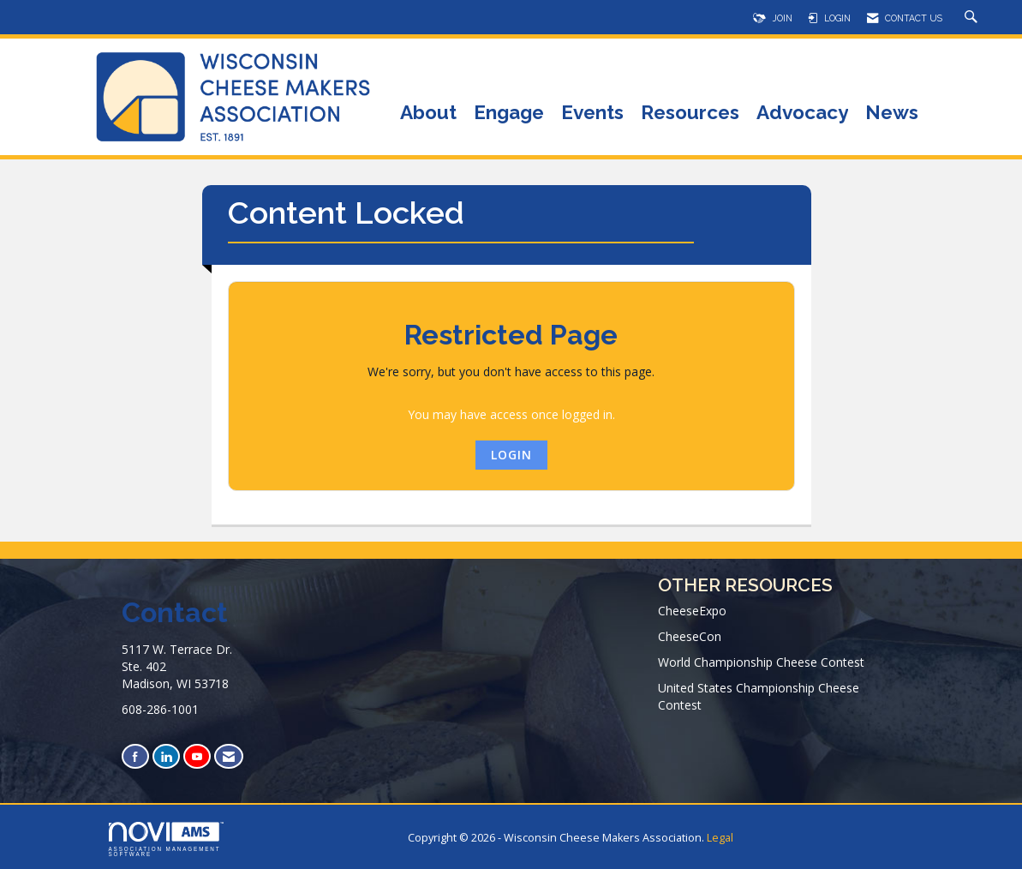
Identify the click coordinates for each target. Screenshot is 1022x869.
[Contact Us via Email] (228, 756)
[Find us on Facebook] (135, 756)
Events (592, 113)
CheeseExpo (692, 610)
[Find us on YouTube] (197, 756)
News (891, 113)
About (428, 113)
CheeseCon (689, 636)
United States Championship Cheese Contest (758, 696)
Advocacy (802, 113)
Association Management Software (166, 840)
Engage (509, 113)
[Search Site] (973, 18)
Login (511, 454)
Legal (720, 837)
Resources (690, 113)
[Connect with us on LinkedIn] (166, 756)
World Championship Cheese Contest (761, 662)
